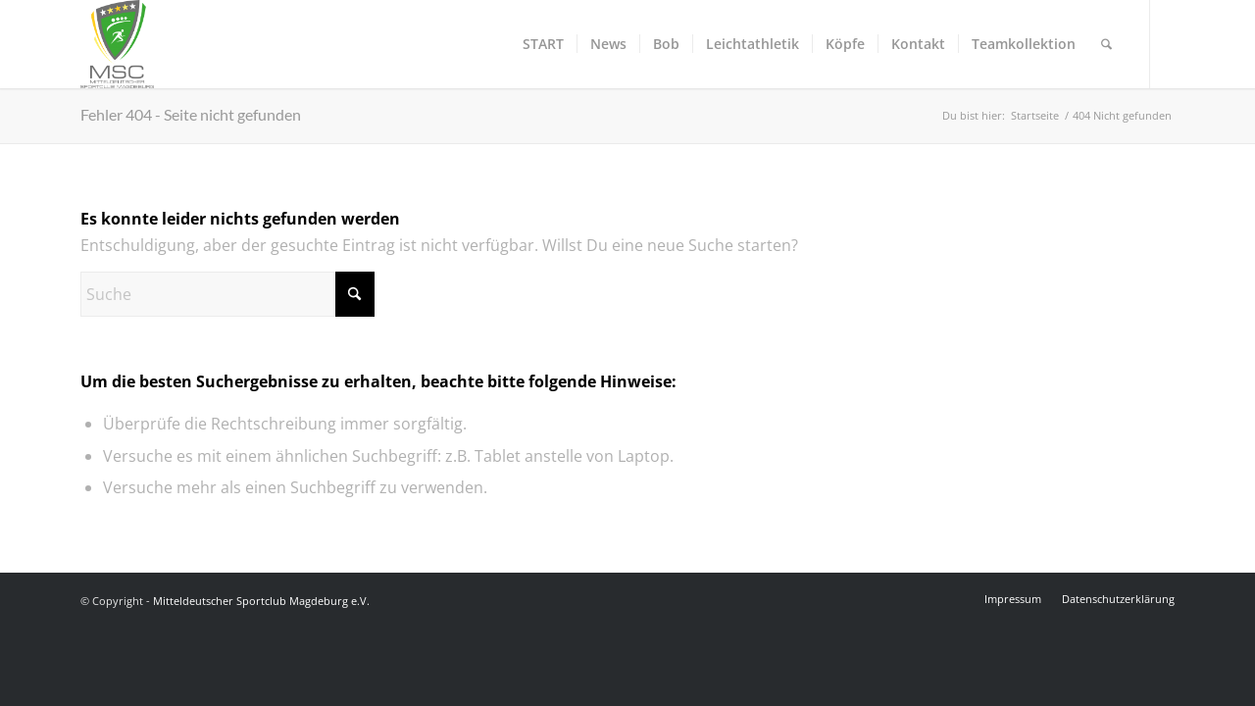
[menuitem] (543, 44)
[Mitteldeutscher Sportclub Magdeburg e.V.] (117, 44)
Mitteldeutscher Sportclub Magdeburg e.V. (261, 600)
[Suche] (1106, 44)
